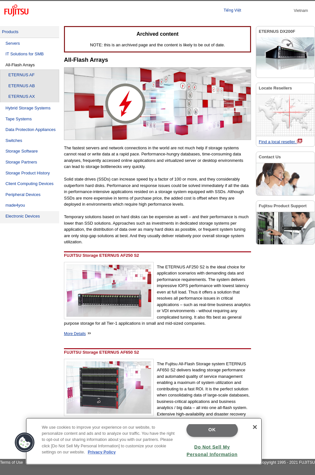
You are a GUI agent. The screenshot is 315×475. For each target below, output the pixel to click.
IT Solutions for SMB (24, 53)
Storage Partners (21, 162)
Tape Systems (18, 118)
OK (212, 429)
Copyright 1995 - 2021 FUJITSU (287, 462)
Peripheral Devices (22, 194)
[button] (24, 442)
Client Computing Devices (29, 183)
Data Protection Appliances (30, 129)
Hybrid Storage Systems (27, 108)
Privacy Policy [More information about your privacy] (102, 452)
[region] (144, 441)
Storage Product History (27, 173)
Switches (13, 140)
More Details (77, 333)
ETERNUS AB (21, 85)
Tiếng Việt (232, 10)
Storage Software (21, 151)
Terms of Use (11, 462)
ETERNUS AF (21, 74)
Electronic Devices (22, 216)
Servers (12, 43)
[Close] (255, 427)
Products (10, 31)
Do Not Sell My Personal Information (212, 450)
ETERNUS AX (21, 96)
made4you (15, 205)
